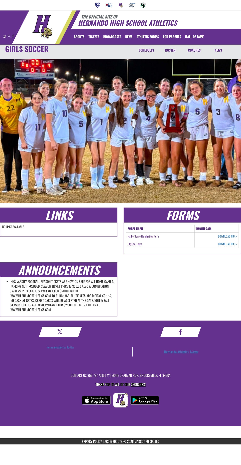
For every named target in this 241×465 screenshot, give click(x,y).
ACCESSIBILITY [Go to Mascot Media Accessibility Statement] (113, 441)
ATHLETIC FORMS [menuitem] (148, 36)
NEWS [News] (218, 50)
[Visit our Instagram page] (4, 36)
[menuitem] (97, 5)
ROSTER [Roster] (170, 50)
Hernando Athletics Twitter (60, 347)
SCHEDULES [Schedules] (146, 50)
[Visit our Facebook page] (13, 36)
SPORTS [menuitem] (79, 36)
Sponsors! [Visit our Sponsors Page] (138, 384)
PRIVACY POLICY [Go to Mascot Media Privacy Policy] (92, 441)
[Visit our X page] (9, 36)
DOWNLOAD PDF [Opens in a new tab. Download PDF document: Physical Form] (227, 244)
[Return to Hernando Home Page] (42, 27)
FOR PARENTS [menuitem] (172, 36)
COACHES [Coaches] (194, 50)
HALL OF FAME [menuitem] (194, 36)
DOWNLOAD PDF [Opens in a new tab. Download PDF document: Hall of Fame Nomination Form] (227, 236)
